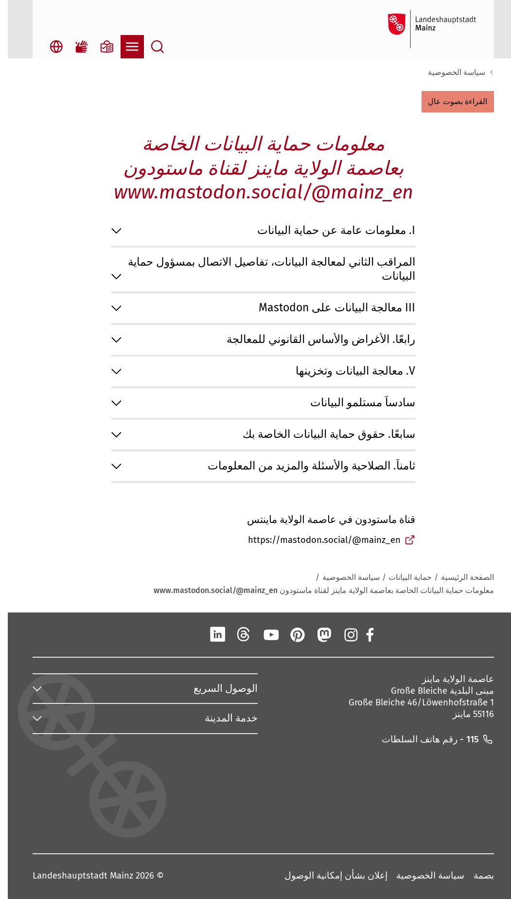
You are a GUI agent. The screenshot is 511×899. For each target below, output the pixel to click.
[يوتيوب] (263, 634)
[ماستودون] (316, 634)
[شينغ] (183, 634)
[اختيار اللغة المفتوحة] (48, 46)
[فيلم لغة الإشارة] (74, 46)
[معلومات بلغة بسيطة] (99, 46)
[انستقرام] (342, 634)
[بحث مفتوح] (149, 46)
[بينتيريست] (289, 634)
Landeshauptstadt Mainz (75, 876)
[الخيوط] (236, 634)
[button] (450, 101)
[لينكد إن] (209, 634)
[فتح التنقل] (124, 46)
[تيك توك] (156, 634)
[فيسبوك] (361, 634)
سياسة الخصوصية (448, 72)
